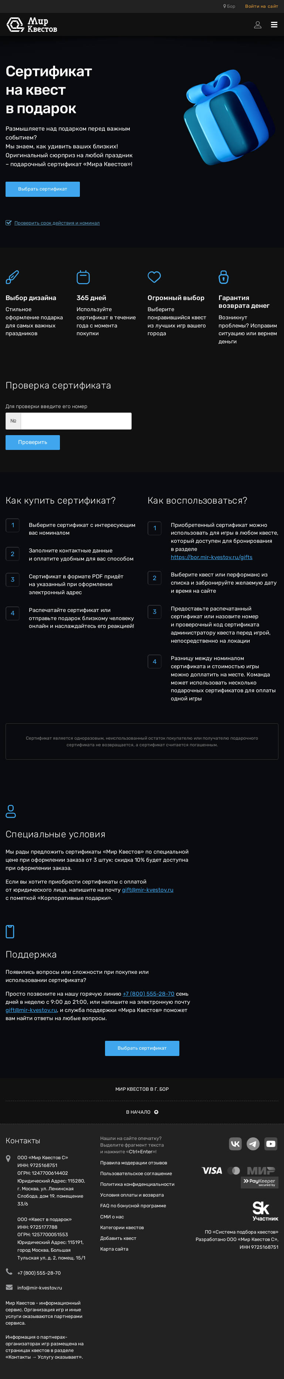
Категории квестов (122, 1227)
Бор (229, 6)
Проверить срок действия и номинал (53, 223)
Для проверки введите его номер (46, 406)
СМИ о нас (112, 1217)
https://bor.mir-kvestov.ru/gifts (212, 557)
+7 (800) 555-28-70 (149, 993)
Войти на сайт (261, 6)
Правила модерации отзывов (133, 1163)
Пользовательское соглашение (136, 1173)
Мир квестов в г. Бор (142, 1089)
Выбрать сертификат (42, 189)
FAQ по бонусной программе (133, 1205)
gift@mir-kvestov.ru (147, 890)
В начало (142, 1112)
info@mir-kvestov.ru (39, 1288)
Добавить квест (118, 1238)
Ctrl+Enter (140, 1151)
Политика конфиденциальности (137, 1184)
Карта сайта (114, 1249)
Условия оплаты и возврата (132, 1195)
